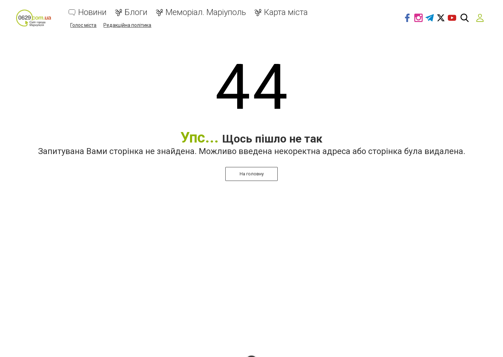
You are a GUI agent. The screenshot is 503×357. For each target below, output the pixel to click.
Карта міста (286, 12)
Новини (92, 12)
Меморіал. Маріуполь (206, 12)
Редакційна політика (127, 25)
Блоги (136, 12)
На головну (252, 173)
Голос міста (83, 25)
